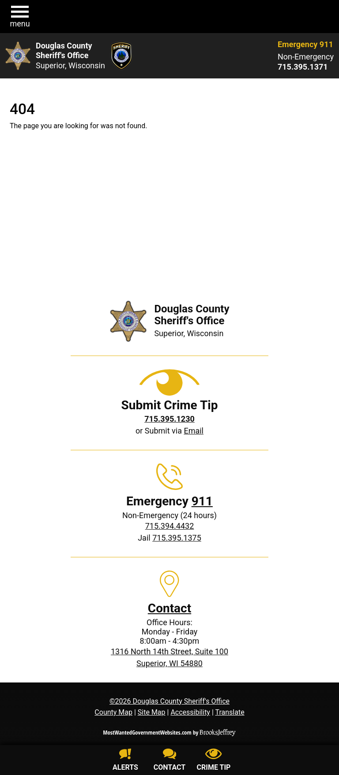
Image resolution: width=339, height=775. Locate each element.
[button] (20, 16)
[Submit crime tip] (214, 761)
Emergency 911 (305, 44)
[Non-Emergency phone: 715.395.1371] (306, 67)
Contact (169, 608)
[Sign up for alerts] (125, 761)
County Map (113, 712)
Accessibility (190, 712)
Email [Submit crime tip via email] (193, 430)
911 (202, 501)
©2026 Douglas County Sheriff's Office (169, 701)
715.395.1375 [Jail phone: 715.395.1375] (176, 537)
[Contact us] (169, 761)
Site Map (152, 712)
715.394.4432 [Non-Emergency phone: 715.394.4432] (169, 525)
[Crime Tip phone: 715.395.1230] (169, 418)
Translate (229, 712)
